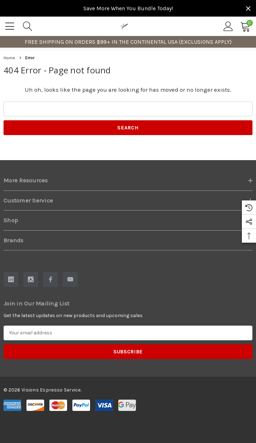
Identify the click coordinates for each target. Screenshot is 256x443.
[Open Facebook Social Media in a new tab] (50, 279)
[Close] (248, 8)
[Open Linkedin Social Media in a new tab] (11, 279)
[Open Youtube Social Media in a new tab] (70, 279)
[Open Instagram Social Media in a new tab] (30, 279)
